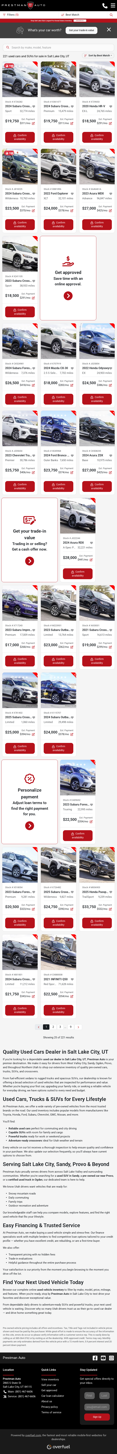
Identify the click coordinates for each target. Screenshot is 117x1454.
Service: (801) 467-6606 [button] (19, 1396)
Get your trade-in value (81, 30)
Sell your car (48, 1385)
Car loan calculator (52, 1395)
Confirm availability (20, 137)
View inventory (50, 1379)
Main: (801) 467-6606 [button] (18, 1392)
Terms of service (51, 1412)
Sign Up (97, 1416)
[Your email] (97, 1407)
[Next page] (78, 1027)
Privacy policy (49, 1406)
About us (46, 1401)
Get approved (49, 1390)
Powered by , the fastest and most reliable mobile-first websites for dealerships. (58, 1440)
